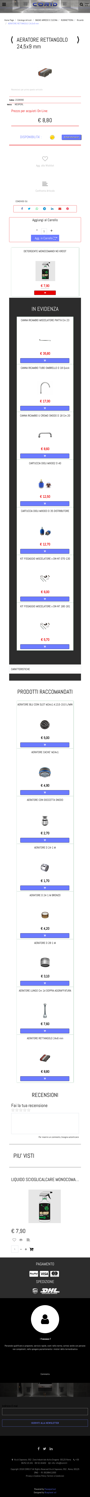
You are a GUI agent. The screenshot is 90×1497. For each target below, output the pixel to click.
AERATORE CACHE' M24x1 (45, 752)
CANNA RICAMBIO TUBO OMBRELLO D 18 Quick (45, 368)
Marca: (9, 104)
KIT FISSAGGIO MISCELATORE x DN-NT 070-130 (45, 558)
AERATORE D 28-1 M (45, 943)
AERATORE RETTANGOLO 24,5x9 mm (23, 23)
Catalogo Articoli (24, 20)
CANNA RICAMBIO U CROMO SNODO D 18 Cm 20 (45, 415)
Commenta (45, 1374)
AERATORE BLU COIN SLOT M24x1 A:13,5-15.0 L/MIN (45, 704)
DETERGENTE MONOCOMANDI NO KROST (45, 251)
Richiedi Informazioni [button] (71, 137)
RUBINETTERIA (67, 20)
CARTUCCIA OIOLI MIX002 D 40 (45, 463)
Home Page (9, 20)
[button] (4, 4)
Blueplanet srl (50, 1492)
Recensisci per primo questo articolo (27, 89)
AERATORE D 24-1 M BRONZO (45, 895)
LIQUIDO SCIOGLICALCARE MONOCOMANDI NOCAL (45, 1179)
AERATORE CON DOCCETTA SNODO (45, 800)
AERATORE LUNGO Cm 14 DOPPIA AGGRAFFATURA (45, 990)
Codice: (11, 100)
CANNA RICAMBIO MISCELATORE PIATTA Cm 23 (45, 320)
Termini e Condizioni (55, 1475)
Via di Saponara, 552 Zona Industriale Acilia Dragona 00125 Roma (43, 1459)
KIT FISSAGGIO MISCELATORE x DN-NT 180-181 (45, 606)
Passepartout (50, 1489)
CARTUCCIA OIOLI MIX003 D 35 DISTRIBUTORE (45, 511)
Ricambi (80, 20)
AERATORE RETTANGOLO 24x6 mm (45, 1038)
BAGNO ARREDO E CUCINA (46, 20)
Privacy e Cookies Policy (36, 1475)
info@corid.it (61, 1463)
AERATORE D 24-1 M (45, 847)
